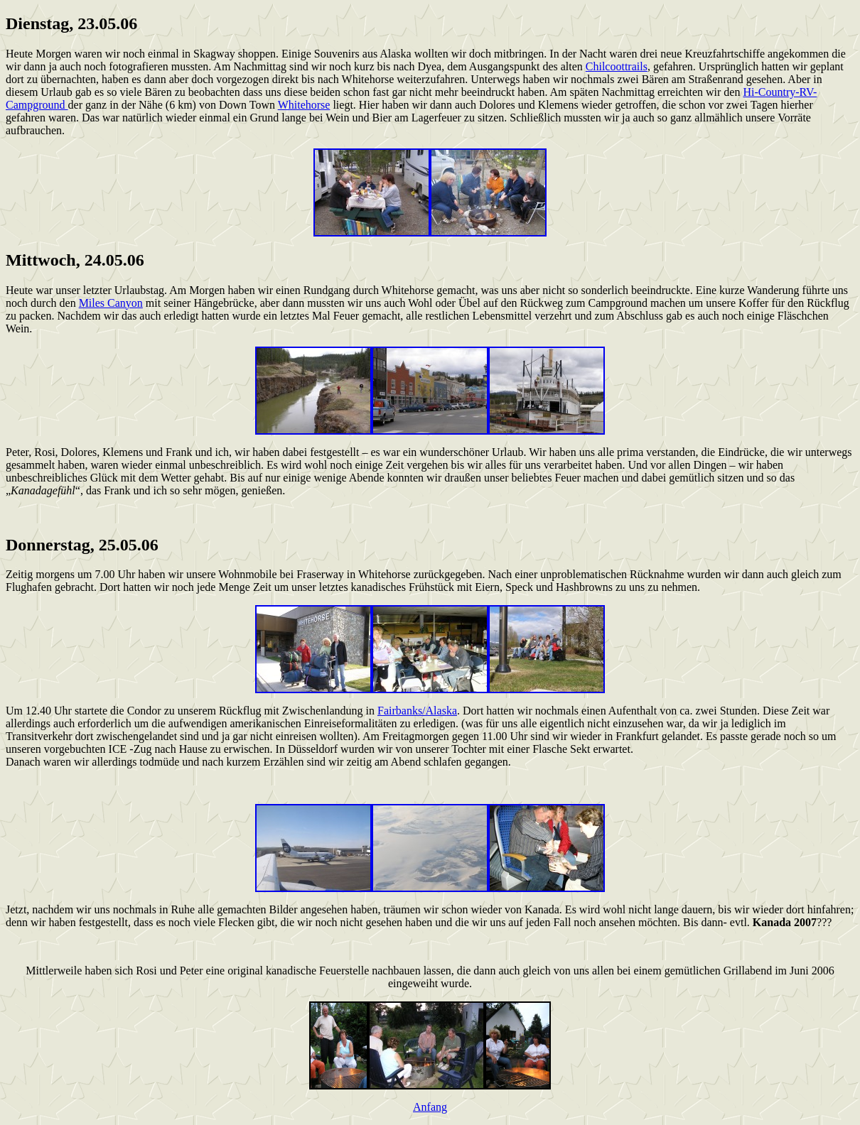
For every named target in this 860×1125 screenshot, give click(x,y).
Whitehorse (304, 105)
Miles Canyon (111, 303)
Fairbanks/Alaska (417, 711)
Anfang (430, 1107)
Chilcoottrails (616, 66)
